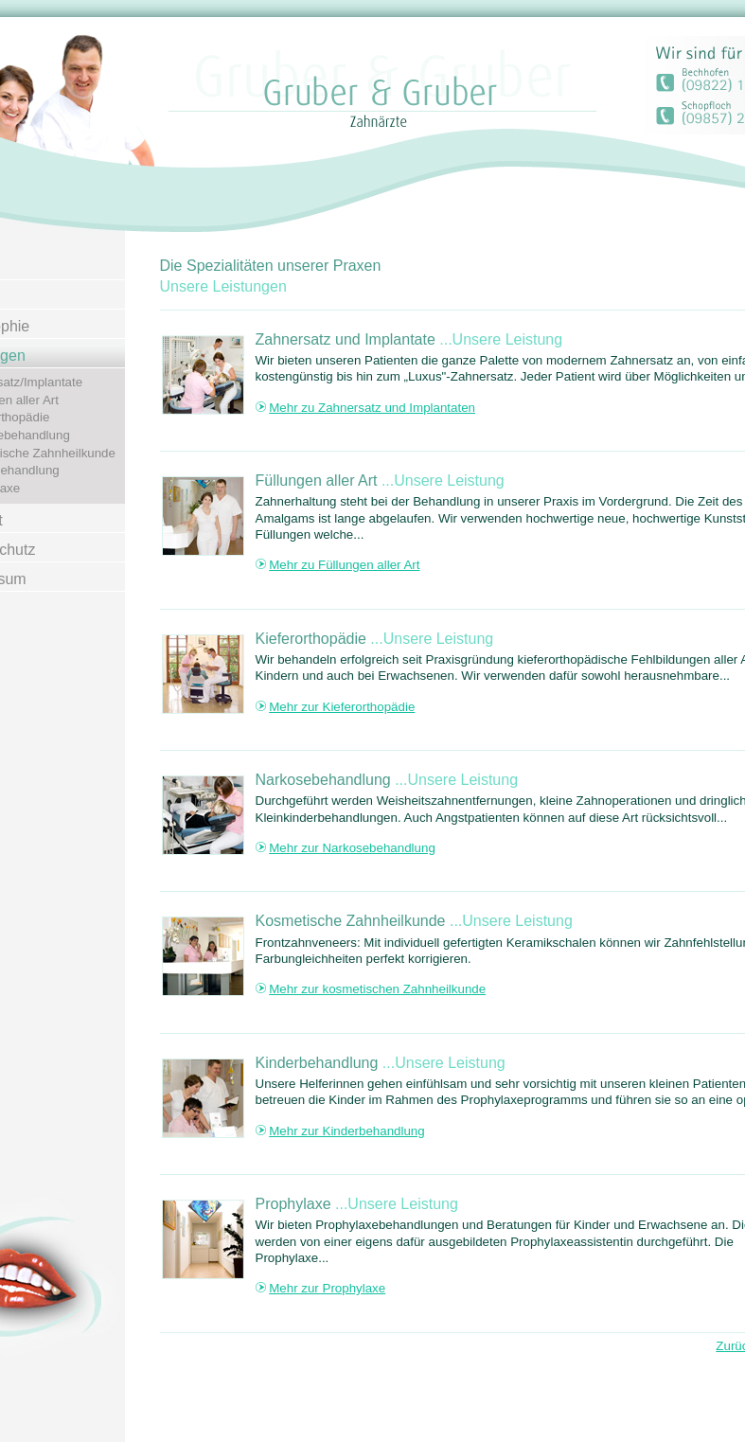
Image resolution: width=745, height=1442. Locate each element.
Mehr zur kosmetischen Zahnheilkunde (377, 989)
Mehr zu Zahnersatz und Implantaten (372, 408)
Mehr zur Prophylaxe (327, 1288)
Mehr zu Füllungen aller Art (344, 565)
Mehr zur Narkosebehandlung (352, 848)
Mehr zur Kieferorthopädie (342, 707)
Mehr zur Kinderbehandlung (347, 1131)
